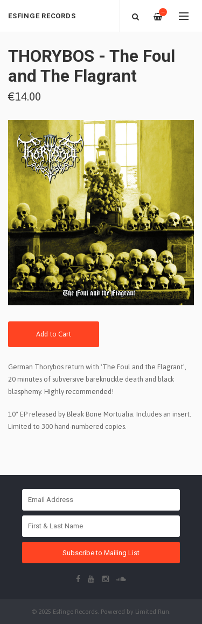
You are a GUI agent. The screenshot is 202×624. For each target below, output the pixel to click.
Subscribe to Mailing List (101, 553)
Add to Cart (53, 334)
